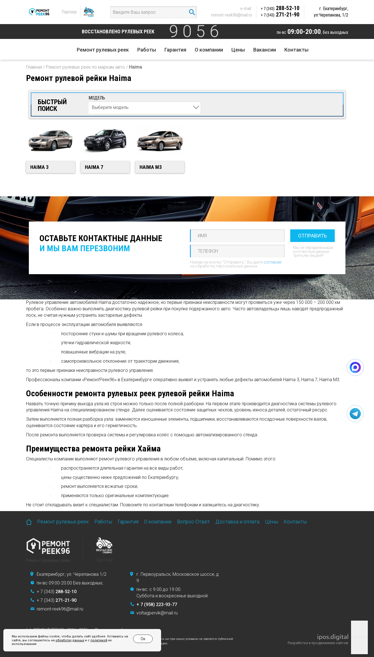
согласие (272, 262)
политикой (98, 640)
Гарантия (175, 50)
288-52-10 (280, 8)
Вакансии (264, 50)
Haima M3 (151, 167)
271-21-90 (280, 14)
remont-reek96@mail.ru (231, 15)
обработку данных (69, 640)
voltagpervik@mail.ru (157, 613)
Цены (238, 50)
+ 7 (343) (56, 591)
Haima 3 (39, 167)
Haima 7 (94, 167)
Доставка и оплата (237, 522)
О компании (209, 50)
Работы (146, 50)
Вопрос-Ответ (193, 522)
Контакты (296, 50)
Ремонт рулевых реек (103, 50)
